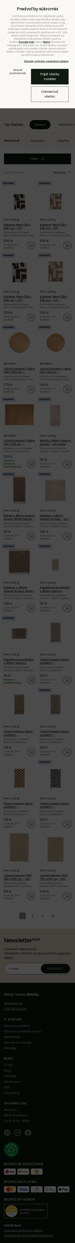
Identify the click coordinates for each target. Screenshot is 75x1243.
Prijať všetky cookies (49, 76)
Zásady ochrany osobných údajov (46, 61)
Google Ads (26, 42)
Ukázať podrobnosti (18, 71)
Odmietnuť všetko (49, 94)
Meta (46, 42)
